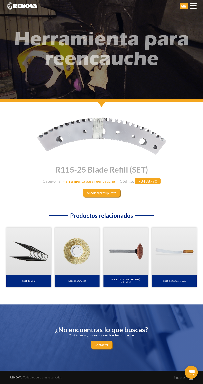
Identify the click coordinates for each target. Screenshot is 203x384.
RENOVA (16, 377)
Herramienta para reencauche (88, 181)
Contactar (101, 345)
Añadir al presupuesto (101, 193)
